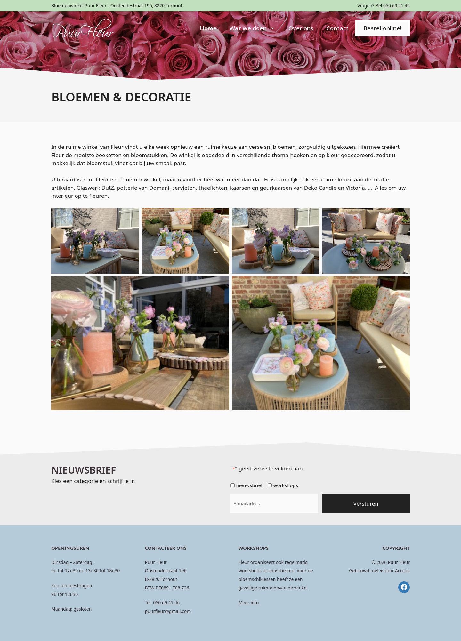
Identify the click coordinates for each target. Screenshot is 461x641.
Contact (337, 28)
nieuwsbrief (249, 485)
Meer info (249, 602)
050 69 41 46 (396, 6)
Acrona (402, 570)
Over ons (300, 28)
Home (208, 28)
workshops (285, 485)
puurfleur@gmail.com (168, 611)
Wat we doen (256, 28)
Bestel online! (382, 28)
